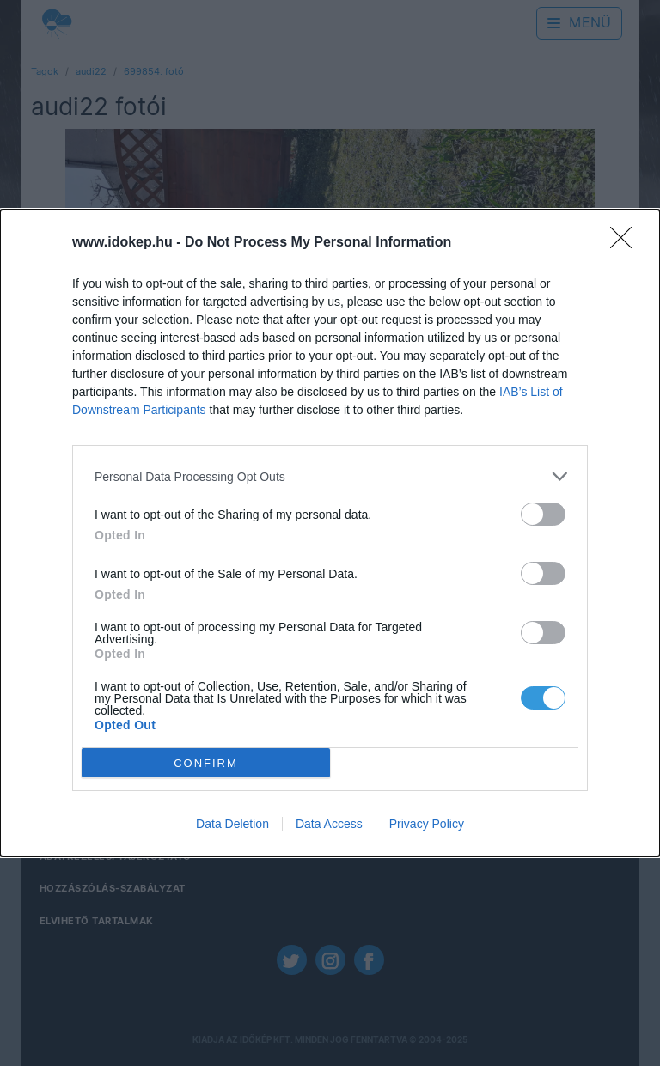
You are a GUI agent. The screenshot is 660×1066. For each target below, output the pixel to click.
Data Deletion (232, 824)
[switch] (543, 514)
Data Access (329, 824)
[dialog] (330, 533)
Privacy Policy (426, 824)
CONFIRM (206, 763)
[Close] (626, 243)
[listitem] (330, 476)
